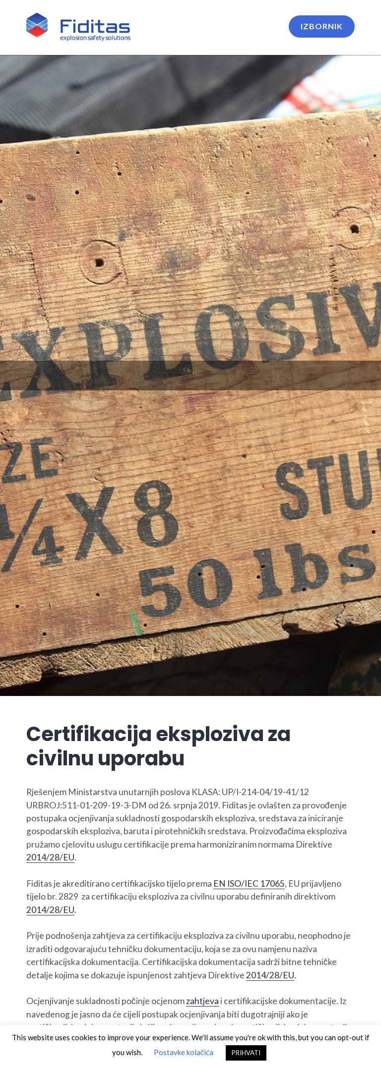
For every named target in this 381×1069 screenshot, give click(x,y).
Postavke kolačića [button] (184, 1052)
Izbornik (322, 26)
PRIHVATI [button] (246, 1053)
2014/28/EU (50, 857)
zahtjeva (202, 1001)
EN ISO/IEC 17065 (249, 883)
